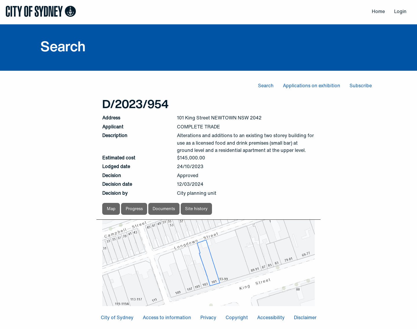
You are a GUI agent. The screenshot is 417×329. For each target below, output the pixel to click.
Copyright (237, 317)
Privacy (208, 317)
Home (378, 11)
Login (400, 11)
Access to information (167, 317)
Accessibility (271, 317)
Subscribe (361, 85)
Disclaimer (305, 317)
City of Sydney (117, 317)
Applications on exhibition (311, 85)
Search (266, 85)
